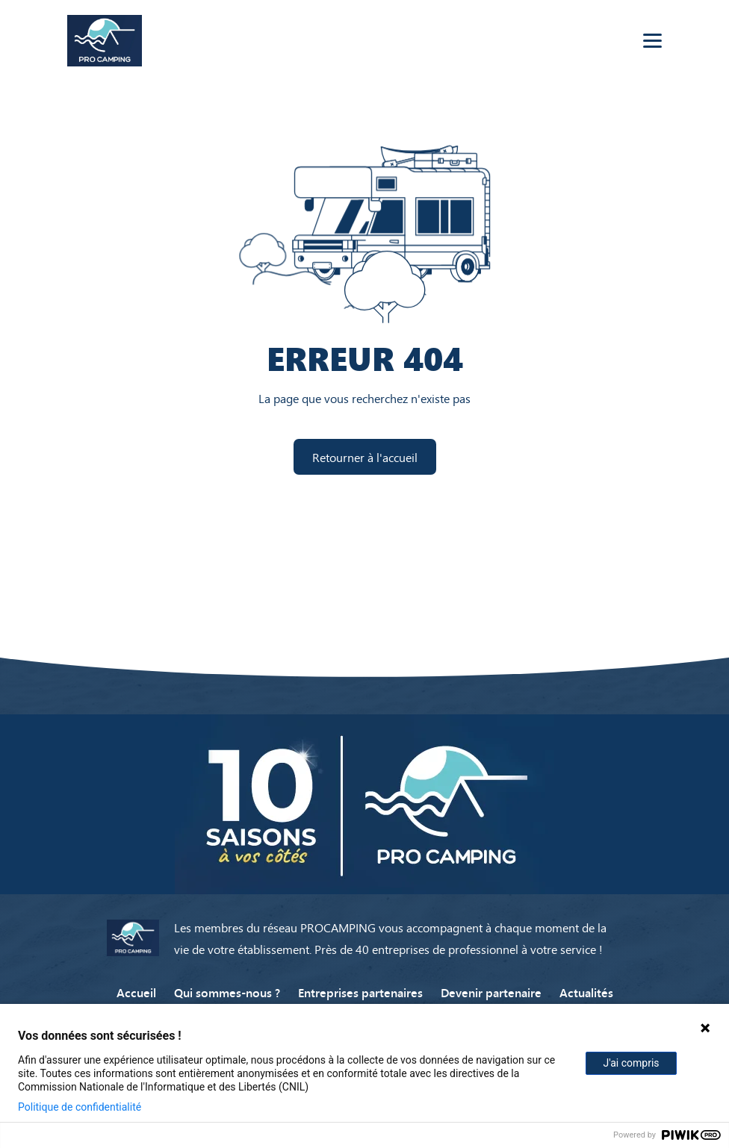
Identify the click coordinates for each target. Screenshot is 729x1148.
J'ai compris (631, 1063)
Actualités (586, 992)
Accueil (136, 992)
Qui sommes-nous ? (227, 992)
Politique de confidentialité (79, 1107)
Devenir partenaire (491, 992)
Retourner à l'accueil (365, 456)
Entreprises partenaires (360, 992)
